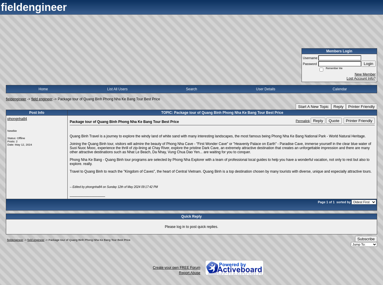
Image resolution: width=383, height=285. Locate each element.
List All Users (117, 89)
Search (191, 89)
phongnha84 (17, 119)
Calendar (340, 89)
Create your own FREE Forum (176, 268)
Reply (339, 106)
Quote (334, 121)
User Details (265, 89)
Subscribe (366, 239)
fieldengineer (16, 99)
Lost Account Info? (361, 78)
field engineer (41, 99)
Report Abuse (189, 273)
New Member (365, 74)
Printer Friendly (361, 106)
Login (368, 63)
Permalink (303, 121)
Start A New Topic (313, 106)
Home (43, 89)
